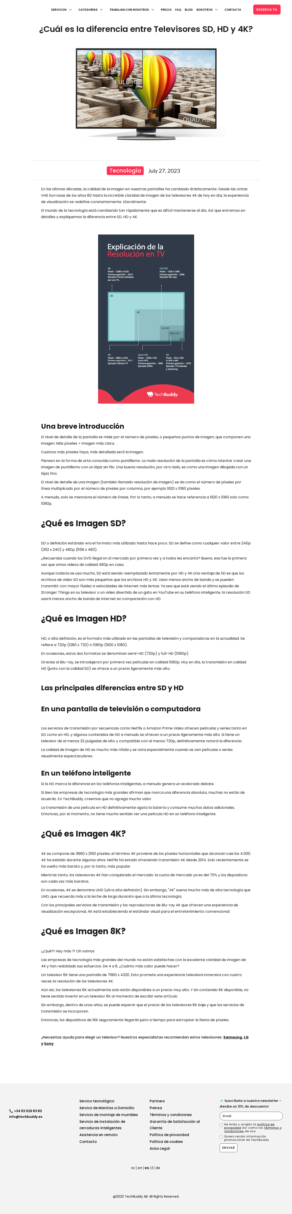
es (147, 1167)
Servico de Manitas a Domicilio (106, 1108)
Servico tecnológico (96, 1101)
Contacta (232, 10)
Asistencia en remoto (98, 1134)
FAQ (178, 10)
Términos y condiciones (171, 1114)
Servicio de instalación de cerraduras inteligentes (102, 1124)
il (152, 1167)
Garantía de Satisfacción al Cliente (175, 1124)
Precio (166, 10)
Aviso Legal (160, 1148)
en (140, 1167)
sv (133, 1167)
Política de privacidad (169, 1134)
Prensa (156, 1108)
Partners (157, 1101)
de (158, 1167)
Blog (189, 10)
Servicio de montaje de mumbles (108, 1114)
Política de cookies (166, 1141)
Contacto (88, 1141)
